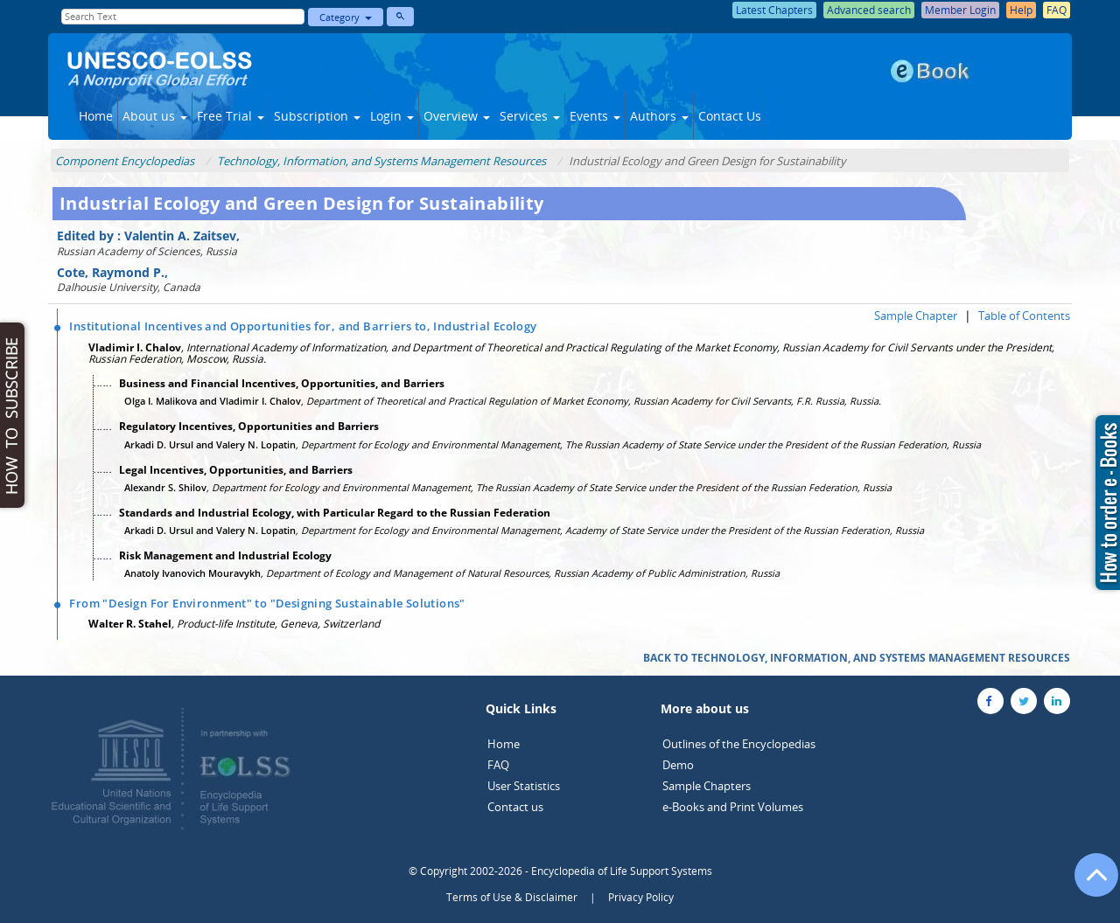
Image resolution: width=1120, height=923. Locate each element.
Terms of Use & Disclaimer (512, 897)
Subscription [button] (317, 116)
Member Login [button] (960, 10)
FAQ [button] (1056, 10)
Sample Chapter (915, 315)
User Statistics (523, 786)
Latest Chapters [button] (774, 10)
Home (96, 116)
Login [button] (392, 116)
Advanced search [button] (869, 10)
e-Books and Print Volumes (732, 807)
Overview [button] (457, 116)
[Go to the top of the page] (1088, 883)
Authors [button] (659, 116)
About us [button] (154, 116)
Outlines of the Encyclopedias (739, 744)
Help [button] (1021, 10)
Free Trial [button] (230, 116)
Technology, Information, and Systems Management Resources (381, 161)
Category (345, 17)
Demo (678, 765)
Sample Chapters (706, 786)
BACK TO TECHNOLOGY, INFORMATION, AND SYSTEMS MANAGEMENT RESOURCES (856, 657)
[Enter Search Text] (182, 16)
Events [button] (595, 116)
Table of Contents (1024, 315)
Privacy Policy (641, 897)
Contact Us (729, 116)
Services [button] (530, 116)
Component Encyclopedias (124, 161)
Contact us (515, 807)
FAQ (498, 765)
